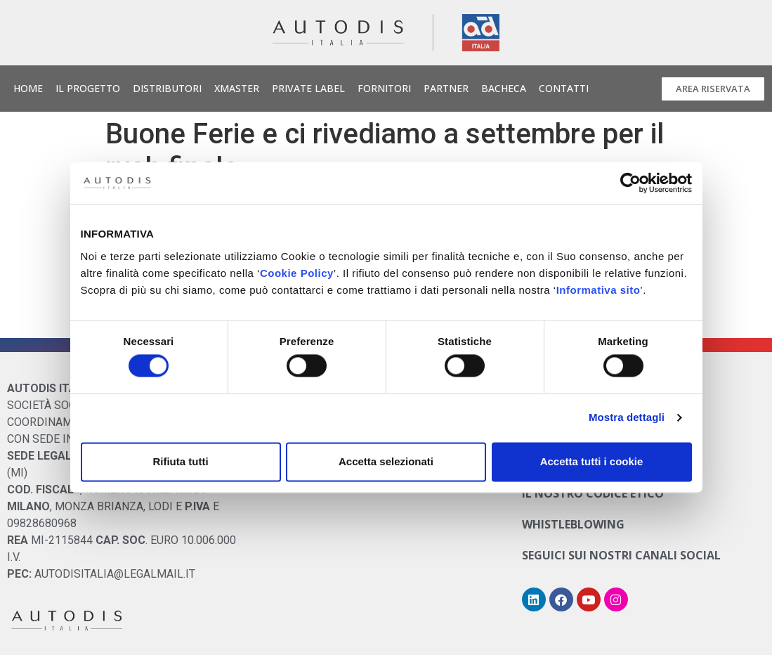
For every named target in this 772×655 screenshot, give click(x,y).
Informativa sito (598, 290)
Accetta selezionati (386, 461)
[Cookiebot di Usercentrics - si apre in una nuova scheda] (630, 182)
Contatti (564, 88)
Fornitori (384, 88)
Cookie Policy (297, 273)
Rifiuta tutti (180, 461)
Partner (446, 88)
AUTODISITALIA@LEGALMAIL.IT (114, 574)
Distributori (167, 88)
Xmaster (236, 88)
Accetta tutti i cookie (591, 461)
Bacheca (503, 88)
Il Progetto (87, 88)
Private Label (308, 88)
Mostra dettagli (627, 418)
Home (28, 88)
